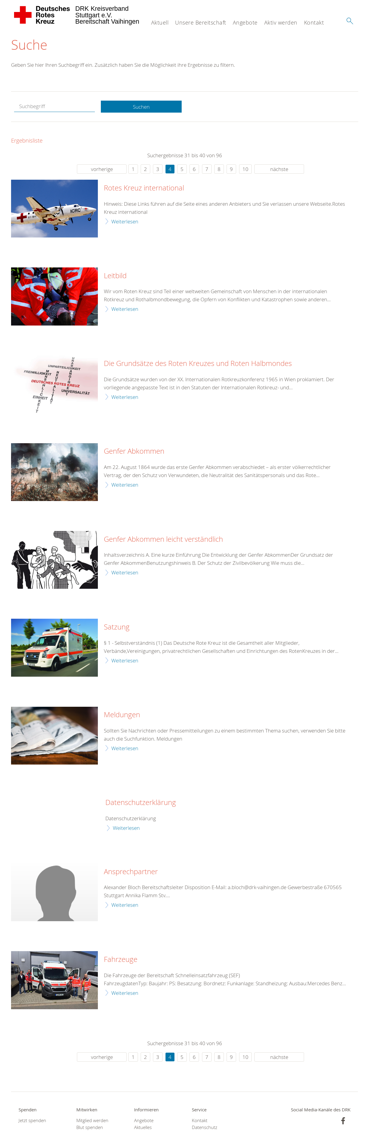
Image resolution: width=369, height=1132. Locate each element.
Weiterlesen (124, 221)
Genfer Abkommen (134, 451)
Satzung (117, 627)
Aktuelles (143, 1128)
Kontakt (314, 22)
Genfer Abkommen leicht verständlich (163, 539)
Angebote (245, 22)
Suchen (141, 106)
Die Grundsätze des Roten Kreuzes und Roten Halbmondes (198, 363)
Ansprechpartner (131, 871)
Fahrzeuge (120, 959)
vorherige (102, 169)
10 (245, 169)
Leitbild (115, 275)
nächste (279, 169)
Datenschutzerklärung (140, 802)
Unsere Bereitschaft (200, 22)
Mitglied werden (92, 1120)
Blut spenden (89, 1128)
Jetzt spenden (32, 1120)
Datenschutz (204, 1128)
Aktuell (160, 22)
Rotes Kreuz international (144, 188)
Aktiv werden (280, 22)
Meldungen (122, 715)
